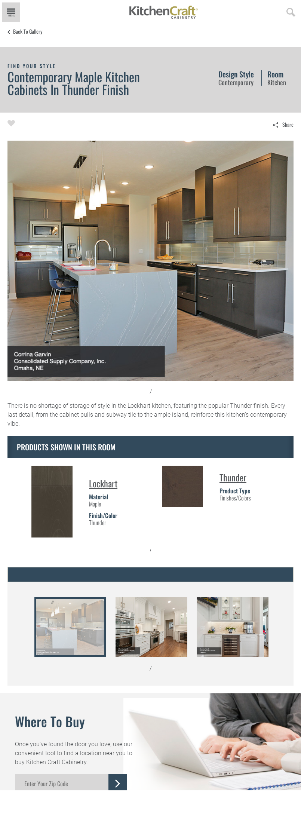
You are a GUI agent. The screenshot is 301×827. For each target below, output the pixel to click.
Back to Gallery (27, 31)
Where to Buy (50, 721)
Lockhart (103, 483)
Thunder (232, 477)
